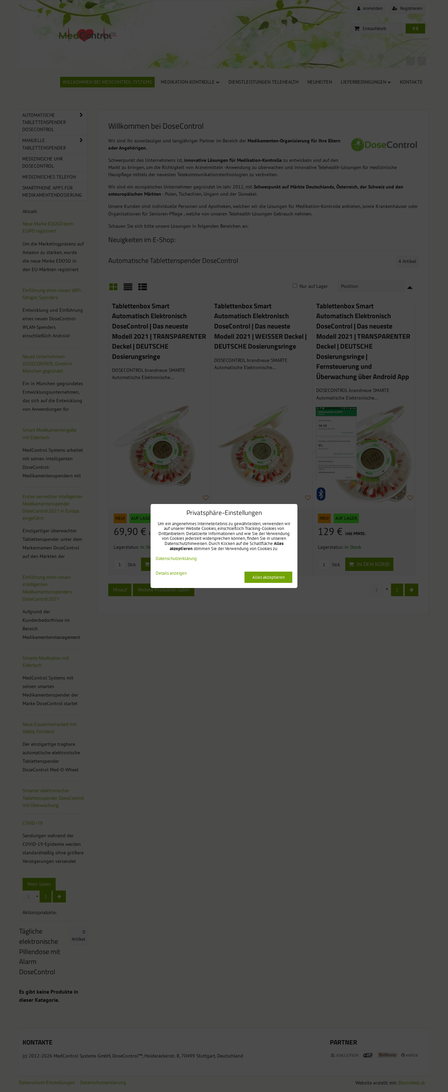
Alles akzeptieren (268, 577)
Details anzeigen (171, 573)
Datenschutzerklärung (176, 558)
